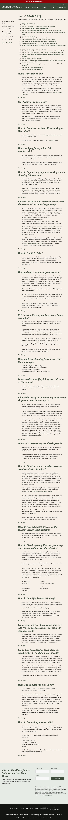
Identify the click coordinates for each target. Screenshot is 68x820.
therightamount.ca (47, 817)
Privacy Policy (48, 795)
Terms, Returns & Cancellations (29, 814)
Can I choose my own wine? (30, 25)
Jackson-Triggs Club (8, 26)
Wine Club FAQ (7, 43)
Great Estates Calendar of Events (42, 491)
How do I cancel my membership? (32, 69)
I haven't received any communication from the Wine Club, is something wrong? (43, 33)
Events (44, 7)
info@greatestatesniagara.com (53, 135)
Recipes (60, 7)
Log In (53, 5)
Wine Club (35, 7)
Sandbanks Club (7, 40)
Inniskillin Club (6, 29)
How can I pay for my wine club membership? (35, 29)
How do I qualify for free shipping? (32, 58)
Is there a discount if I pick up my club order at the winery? (39, 43)
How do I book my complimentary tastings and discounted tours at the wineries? (43, 55)
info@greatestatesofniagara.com (33, 243)
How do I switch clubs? (29, 36)
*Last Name (54, 768)
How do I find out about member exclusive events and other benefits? (43, 51)
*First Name (38, 768)
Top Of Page (22, 98)
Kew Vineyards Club (8, 37)
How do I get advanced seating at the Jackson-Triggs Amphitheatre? (42, 53)
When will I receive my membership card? (34, 49)
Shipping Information (12, 814)
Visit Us (51, 7)
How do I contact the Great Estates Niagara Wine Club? (38, 27)
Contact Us (51, 140)
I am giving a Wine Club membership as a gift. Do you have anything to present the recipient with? (43, 61)
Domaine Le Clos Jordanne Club (7, 33)
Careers (51, 814)
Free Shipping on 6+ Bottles (34, 2)
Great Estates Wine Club (8, 22)
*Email (37, 775)
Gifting (27, 7)
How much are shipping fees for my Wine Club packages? (39, 42)
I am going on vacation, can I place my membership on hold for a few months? (42, 65)
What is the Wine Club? (29, 23)
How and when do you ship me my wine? (34, 38)
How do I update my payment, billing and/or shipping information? (42, 30)
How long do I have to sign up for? (32, 68)
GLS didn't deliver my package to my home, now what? (38, 40)
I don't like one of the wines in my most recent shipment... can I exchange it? (44, 46)
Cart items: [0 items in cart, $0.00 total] (61, 5)
